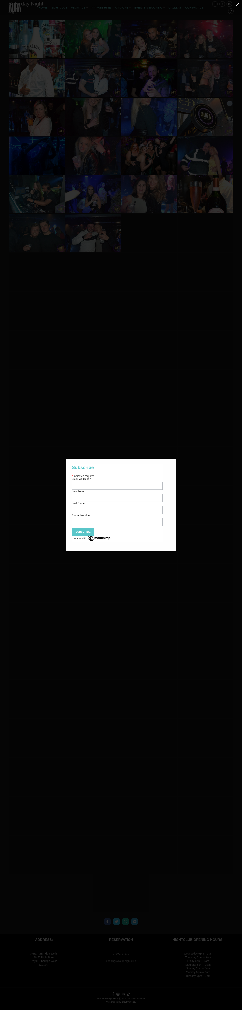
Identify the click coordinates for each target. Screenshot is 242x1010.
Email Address (81, 479)
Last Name (78, 503)
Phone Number (81, 515)
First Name (78, 491)
